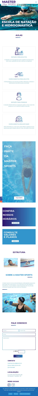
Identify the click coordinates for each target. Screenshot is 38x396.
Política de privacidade (25, 393)
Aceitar (10, 393)
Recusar (16, 393)
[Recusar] (36, 391)
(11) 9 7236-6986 (11, 367)
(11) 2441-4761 (17, 365)
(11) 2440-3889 (11, 365)
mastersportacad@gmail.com (15, 363)
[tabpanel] (10, 263)
